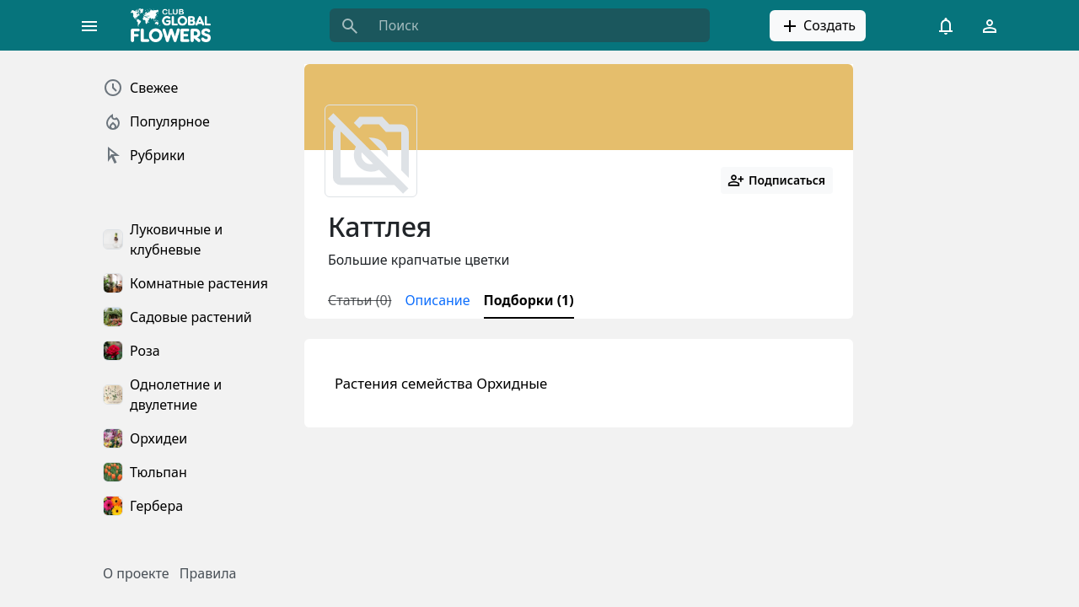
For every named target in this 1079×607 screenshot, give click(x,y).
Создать (818, 26)
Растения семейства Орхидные (441, 383)
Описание (437, 300)
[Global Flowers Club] (176, 25)
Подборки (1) (529, 300)
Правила (208, 573)
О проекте (136, 573)
